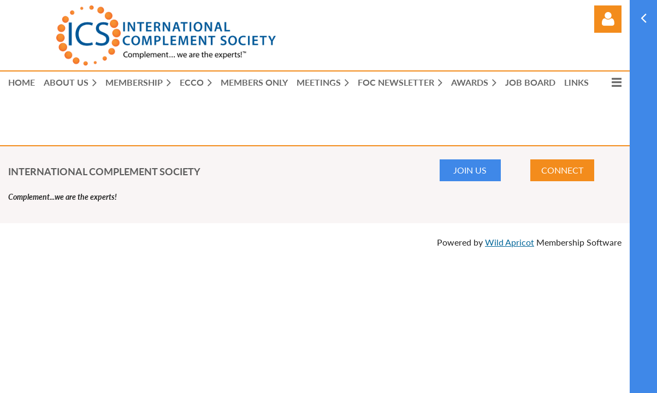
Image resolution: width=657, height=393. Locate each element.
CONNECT (562, 170)
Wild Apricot (509, 242)
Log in (608, 19)
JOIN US (470, 170)
